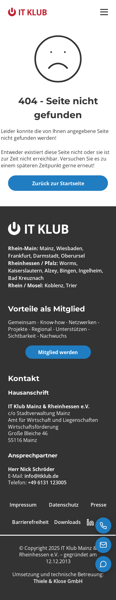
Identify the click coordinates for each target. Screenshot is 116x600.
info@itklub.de (41, 476)
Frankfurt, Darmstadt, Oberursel (46, 255)
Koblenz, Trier (61, 285)
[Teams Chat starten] (103, 564)
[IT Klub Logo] (38, 229)
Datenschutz (64, 505)
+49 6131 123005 (47, 482)
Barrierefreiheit (30, 522)
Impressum (23, 505)
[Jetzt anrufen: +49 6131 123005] (103, 525)
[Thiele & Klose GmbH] (58, 581)
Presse (98, 505)
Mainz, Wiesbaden (61, 248)
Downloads (67, 522)
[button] (104, 12)
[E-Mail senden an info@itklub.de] (103, 545)
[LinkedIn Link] (90, 522)
